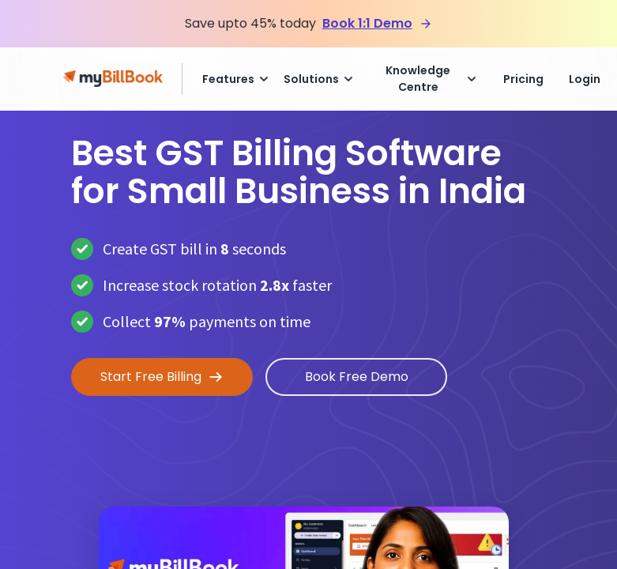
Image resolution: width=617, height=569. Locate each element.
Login (584, 79)
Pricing (523, 79)
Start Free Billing (162, 376)
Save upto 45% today (250, 23)
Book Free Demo (356, 376)
